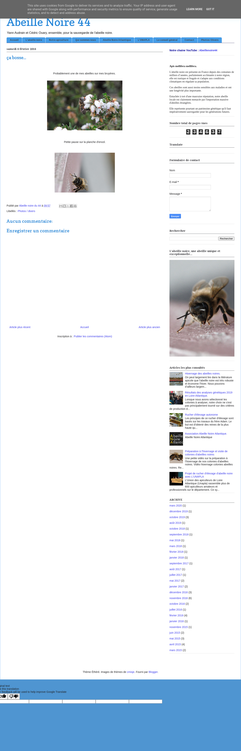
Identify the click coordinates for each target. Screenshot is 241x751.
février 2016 (176, 615)
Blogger (153, 671)
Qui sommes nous (85, 40)
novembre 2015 (178, 627)
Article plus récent (19, 327)
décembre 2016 (178, 592)
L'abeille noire (34, 40)
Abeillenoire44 (208, 50)
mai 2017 (174, 580)
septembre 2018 (178, 534)
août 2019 (175, 522)
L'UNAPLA (144, 40)
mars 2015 (175, 650)
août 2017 (175, 569)
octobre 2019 (177, 517)
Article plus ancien (149, 327)
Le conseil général (167, 40)
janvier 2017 (176, 586)
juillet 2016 (175, 609)
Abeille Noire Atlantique (117, 40)
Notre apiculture (58, 40)
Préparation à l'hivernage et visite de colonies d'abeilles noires (206, 453)
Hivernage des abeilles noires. (202, 373)
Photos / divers (26, 211)
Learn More (194, 9)
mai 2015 (174, 638)
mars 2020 (175, 505)
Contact (189, 40)
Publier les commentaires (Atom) (93, 336)
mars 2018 (175, 546)
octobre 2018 (177, 528)
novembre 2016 (178, 598)
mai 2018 (174, 540)
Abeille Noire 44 (49, 22)
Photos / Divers (209, 40)
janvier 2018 (176, 557)
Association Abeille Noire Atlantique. (206, 433)
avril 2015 (175, 644)
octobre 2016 (177, 603)
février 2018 (176, 551)
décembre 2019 (178, 511)
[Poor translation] (14, 696)
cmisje (130, 671)
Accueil (14, 40)
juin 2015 (174, 632)
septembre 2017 (178, 563)
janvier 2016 (176, 621)
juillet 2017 (175, 574)
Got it (210, 9)
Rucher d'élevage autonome (201, 414)
